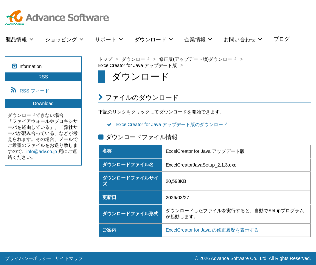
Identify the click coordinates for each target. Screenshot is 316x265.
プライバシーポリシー (28, 258)
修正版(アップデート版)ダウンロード (198, 59)
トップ (105, 59)
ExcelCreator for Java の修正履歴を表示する (212, 230)
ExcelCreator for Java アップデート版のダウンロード (172, 124)
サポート (109, 39)
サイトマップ (69, 258)
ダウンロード (153, 39)
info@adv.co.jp (41, 151)
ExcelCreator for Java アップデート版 (137, 65)
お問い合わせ (243, 39)
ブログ (282, 39)
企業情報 (198, 39)
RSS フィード (34, 90)
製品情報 (20, 39)
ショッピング (64, 39)
